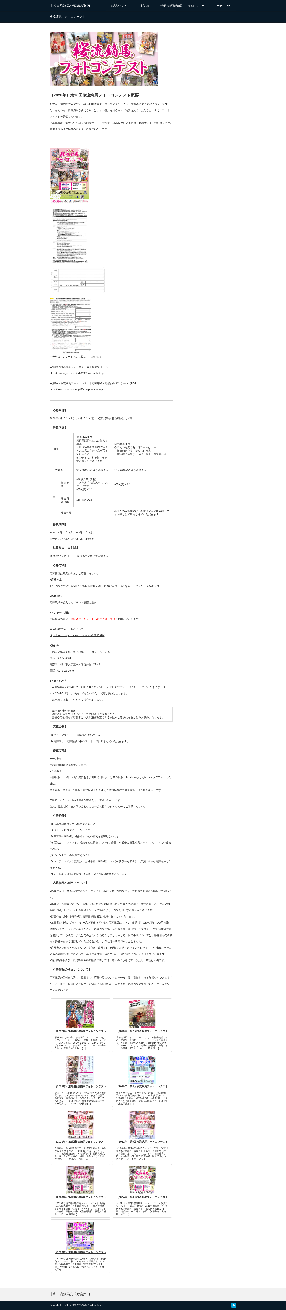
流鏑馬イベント (119, 5)
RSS (233, 1305)
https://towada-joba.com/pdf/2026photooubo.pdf (77, 389)
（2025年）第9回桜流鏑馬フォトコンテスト (80, 1252)
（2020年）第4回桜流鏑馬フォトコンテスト (142, 1086)
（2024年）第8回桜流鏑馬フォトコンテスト (142, 1197)
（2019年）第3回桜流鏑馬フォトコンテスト (80, 1086)
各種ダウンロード (197, 5)
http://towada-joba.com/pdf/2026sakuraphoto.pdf (78, 373)
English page (223, 5)
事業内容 (144, 5)
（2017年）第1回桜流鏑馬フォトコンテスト (80, 1031)
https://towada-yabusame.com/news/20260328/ (77, 635)
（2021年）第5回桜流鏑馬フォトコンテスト (80, 1141)
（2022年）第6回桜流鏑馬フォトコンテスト (142, 1141)
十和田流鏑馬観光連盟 (171, 5)
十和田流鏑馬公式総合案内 (70, 5)
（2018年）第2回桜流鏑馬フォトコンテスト (142, 1031)
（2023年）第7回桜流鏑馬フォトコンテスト (80, 1197)
